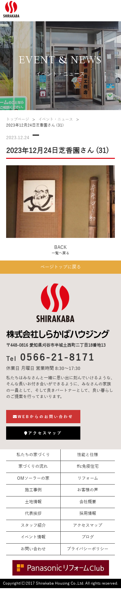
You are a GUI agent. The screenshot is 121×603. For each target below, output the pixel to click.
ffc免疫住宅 (88, 466)
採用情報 (87, 513)
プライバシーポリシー (87, 549)
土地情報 (33, 502)
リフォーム (87, 478)
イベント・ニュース (55, 119)
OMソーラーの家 (33, 478)
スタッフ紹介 (33, 525)
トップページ (17, 119)
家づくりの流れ (33, 466)
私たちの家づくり (33, 455)
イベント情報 (33, 537)
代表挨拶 (33, 513)
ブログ (88, 537)
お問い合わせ (33, 549)
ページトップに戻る (60, 267)
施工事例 (33, 490)
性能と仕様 (87, 455)
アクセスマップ (87, 525)
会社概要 (87, 502)
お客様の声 (87, 490)
